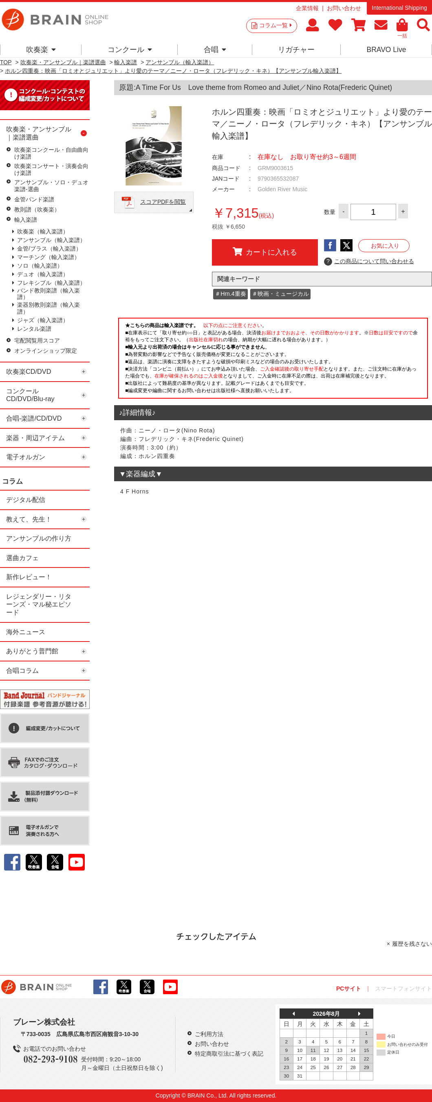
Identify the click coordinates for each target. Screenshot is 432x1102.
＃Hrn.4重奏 (230, 293)
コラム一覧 (275, 25)
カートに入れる (265, 251)
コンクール (130, 50)
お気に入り (385, 245)
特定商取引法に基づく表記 (229, 1053)
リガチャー (296, 50)
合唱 (215, 50)
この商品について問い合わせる (369, 261)
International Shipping (399, 7)
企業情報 (307, 8)
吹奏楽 (41, 50)
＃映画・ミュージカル (280, 293)
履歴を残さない (412, 944)
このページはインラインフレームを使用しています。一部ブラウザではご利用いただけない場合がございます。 (273, 360)
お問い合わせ (344, 8)
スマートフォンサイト (403, 988)
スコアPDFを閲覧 (163, 202)
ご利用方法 (209, 1034)
